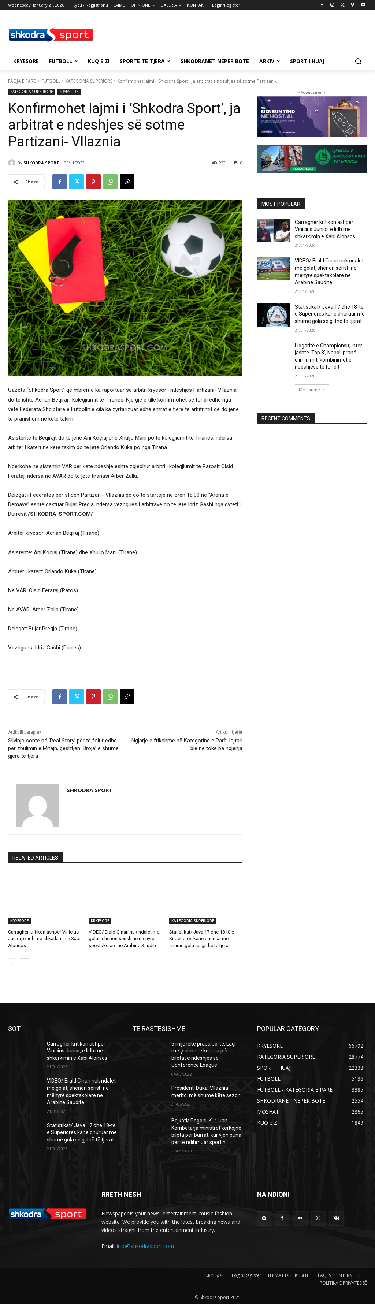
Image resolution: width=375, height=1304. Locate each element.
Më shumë (312, 390)
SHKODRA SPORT (41, 162)
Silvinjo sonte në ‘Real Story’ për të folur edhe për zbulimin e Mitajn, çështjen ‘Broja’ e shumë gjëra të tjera (63, 748)
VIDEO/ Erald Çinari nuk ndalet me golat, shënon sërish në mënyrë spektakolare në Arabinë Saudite (124, 938)
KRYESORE (69, 92)
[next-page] (24, 963)
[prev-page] (12, 963)
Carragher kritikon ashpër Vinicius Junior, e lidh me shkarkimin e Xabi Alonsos (44, 938)
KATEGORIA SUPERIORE (88, 81)
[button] (358, 61)
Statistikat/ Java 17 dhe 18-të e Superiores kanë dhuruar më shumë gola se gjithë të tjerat (201, 938)
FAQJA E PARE (22, 81)
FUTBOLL (50, 81)
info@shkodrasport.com (145, 1245)
